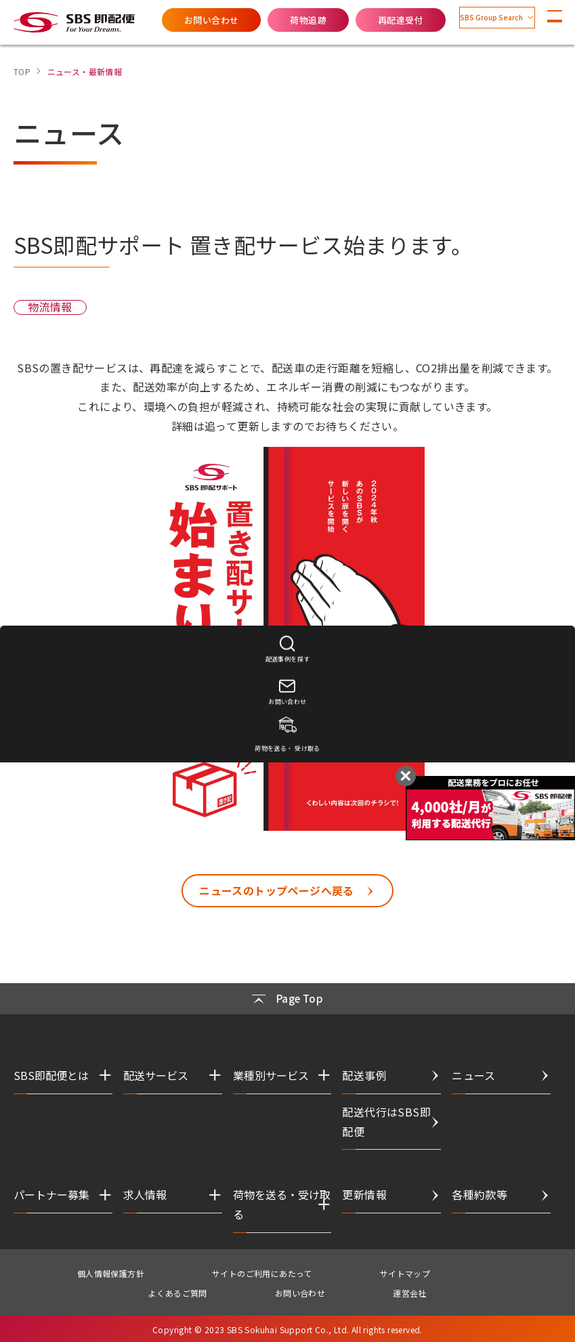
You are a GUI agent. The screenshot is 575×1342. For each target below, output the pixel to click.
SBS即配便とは (51, 1074)
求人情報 (145, 1194)
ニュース (474, 1074)
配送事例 (364, 1074)
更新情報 (364, 1194)
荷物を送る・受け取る (282, 1203)
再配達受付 (367, 20)
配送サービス (155, 1074)
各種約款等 (479, 1194)
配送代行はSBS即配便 (386, 1120)
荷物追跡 (275, 20)
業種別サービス (271, 1074)
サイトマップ (405, 1272)
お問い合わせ (178, 20)
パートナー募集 (51, 1194)
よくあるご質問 (177, 1291)
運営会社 (410, 1291)
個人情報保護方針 (110, 1272)
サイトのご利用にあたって (262, 1272)
